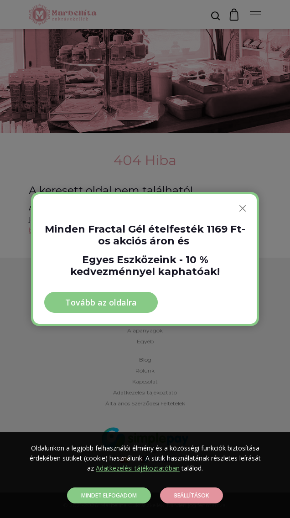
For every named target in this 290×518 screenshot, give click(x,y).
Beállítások (191, 495)
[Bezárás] (242, 208)
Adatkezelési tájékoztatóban (138, 468)
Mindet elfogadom (109, 495)
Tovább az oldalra (101, 302)
